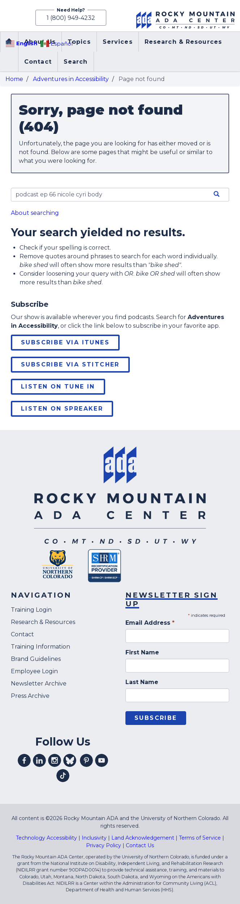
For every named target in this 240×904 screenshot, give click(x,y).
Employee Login (34, 671)
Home (14, 79)
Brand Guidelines (36, 658)
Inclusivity (94, 838)
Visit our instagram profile (54, 760)
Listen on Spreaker (62, 408)
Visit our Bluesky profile (69, 760)
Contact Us (140, 845)
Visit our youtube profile (101, 760)
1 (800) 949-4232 (71, 17)
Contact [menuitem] (38, 61)
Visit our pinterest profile (86, 760)
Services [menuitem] (118, 41)
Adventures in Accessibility (71, 79)
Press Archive (30, 695)
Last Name (141, 682)
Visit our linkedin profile (39, 760)
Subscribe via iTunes (65, 342)
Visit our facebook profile (24, 760)
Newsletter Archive (39, 683)
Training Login (31, 609)
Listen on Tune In (58, 386)
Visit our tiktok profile (62, 775)
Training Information (40, 646)
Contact (22, 634)
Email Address (150, 622)
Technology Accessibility (46, 838)
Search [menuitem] (76, 61)
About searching (35, 212)
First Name (142, 652)
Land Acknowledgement (142, 838)
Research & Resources (43, 622)
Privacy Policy (103, 845)
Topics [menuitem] (79, 41)
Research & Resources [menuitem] (183, 41)
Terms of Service (200, 838)
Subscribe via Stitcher (70, 364)
